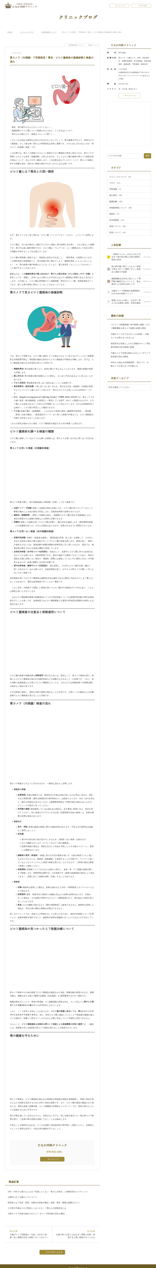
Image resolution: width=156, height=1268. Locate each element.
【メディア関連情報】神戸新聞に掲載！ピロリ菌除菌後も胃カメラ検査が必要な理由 (130, 326)
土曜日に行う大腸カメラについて (22, 1193)
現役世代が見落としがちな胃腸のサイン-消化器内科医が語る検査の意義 (130, 345)
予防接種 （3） (115, 189)
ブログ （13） (115, 182)
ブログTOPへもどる (54, 1248)
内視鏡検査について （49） (121, 207)
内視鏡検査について (48, 32)
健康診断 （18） (116, 201)
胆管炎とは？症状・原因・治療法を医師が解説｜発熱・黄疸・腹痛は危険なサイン (44, 1199)
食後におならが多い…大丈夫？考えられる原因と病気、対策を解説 (131, 301)
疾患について (93, 45)
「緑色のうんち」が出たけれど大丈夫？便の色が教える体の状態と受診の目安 (131, 257)
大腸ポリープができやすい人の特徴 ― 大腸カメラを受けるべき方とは (130, 336)
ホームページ (121, 5)
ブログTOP (142, 5)
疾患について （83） (118, 226)
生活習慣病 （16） (117, 220)
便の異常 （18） (116, 195)
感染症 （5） (114, 213)
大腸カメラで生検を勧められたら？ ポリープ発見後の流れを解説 (36, 1210)
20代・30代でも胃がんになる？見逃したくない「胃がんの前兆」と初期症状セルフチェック (48, 1188)
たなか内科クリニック (78, 1264)
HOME (9, 32)
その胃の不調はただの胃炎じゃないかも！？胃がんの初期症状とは (37, 1204)
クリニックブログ (26, 32)
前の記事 (30, 1230)
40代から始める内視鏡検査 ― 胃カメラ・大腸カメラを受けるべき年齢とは (130, 364)
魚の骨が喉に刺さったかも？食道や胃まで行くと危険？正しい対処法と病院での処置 (131, 269)
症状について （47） (118, 232)
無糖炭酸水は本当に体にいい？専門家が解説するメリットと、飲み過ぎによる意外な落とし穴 (131, 281)
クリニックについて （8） (120, 176)
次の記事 (75, 1230)
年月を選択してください (119, 387)
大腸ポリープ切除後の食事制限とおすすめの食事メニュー (131, 292)
